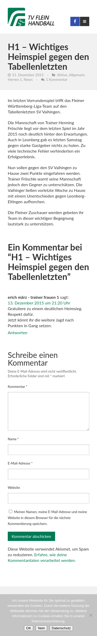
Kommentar (17, 386)
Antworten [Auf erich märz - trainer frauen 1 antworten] (17, 332)
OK (28, 628)
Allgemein (77, 75)
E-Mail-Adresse (20, 463)
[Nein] (90, 615)
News (28, 79)
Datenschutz (61, 628)
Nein (41, 628)
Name (13, 439)
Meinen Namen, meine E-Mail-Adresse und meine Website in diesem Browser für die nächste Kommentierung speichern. (47, 518)
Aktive (62, 75)
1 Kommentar (57, 79)
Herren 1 (15, 79)
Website (14, 487)
